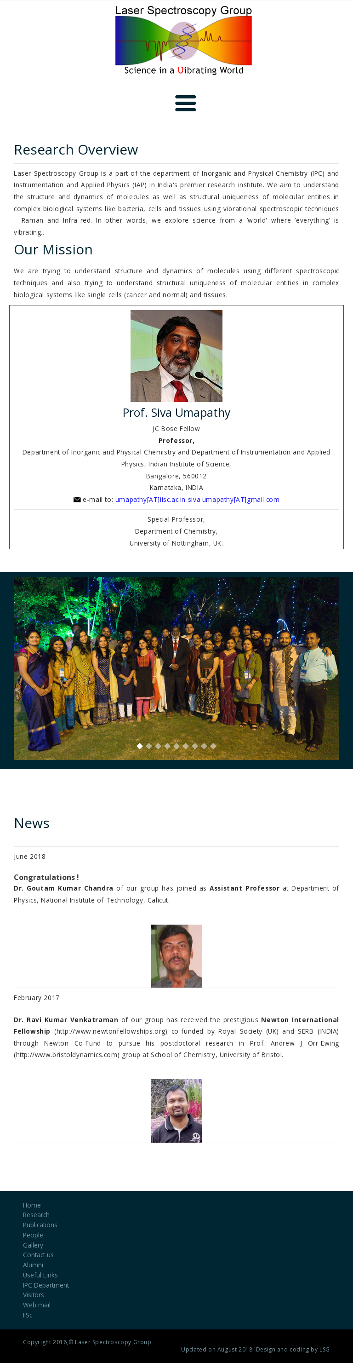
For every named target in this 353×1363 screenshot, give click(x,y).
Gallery (33, 1245)
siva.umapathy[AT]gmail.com (234, 499)
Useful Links (40, 1275)
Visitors (33, 1294)
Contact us (38, 1254)
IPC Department (46, 1285)
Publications (40, 1224)
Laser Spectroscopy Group (113, 1342)
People (33, 1235)
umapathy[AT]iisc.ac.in (150, 499)
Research (36, 1214)
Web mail (37, 1304)
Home (32, 1205)
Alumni (33, 1264)
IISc (27, 1315)
